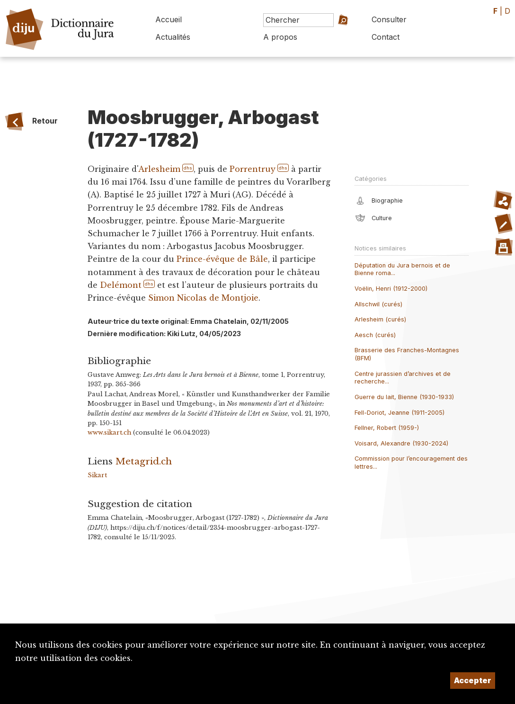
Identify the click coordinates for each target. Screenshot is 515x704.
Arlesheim (159, 169)
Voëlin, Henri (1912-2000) (391, 288)
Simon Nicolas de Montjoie (203, 298)
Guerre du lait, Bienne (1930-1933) (404, 397)
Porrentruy (252, 169)
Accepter (472, 680)
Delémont (121, 285)
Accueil (168, 19)
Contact (386, 37)
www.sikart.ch (109, 432)
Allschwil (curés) (378, 304)
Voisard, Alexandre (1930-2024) (401, 443)
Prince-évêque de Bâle (222, 259)
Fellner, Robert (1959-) (387, 427)
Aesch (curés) (375, 335)
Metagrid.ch (143, 461)
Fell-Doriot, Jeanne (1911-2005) (399, 412)
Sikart (97, 475)
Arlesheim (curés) (380, 319)
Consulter (389, 19)
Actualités (172, 37)
